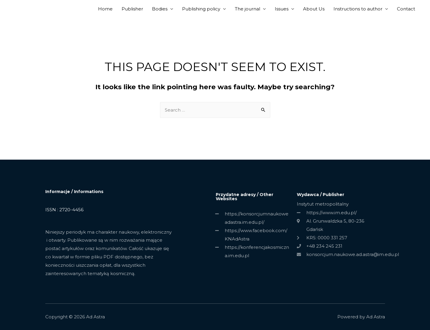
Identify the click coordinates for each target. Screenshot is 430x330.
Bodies (159, 9)
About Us (314, 9)
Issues (281, 9)
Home (105, 9)
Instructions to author (357, 9)
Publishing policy (201, 9)
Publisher (132, 9)
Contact (406, 9)
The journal (247, 9)
